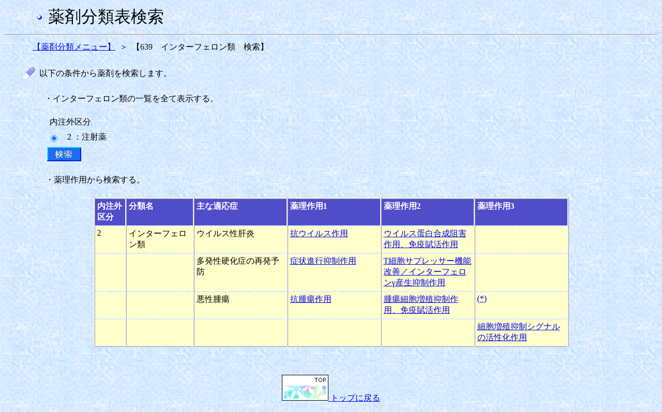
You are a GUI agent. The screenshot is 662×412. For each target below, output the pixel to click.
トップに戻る (331, 397)
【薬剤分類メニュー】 (74, 46)
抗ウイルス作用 (319, 233)
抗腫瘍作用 (311, 299)
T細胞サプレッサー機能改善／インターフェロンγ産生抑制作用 (428, 271)
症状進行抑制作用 (323, 260)
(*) (482, 298)
